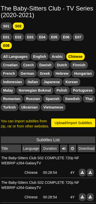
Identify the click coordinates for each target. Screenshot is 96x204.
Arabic (57, 57)
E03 (30, 37)
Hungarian (83, 73)
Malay (8, 90)
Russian (33, 99)
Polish (62, 90)
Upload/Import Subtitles (73, 123)
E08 (6, 46)
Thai (89, 99)
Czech (28, 65)
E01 (6, 37)
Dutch (62, 65)
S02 (18, 26)
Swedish (72, 99)
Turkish (9, 107)
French (9, 73)
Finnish (79, 65)
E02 (18, 37)
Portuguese (83, 90)
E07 (78, 37)
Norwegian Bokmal (35, 90)
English (39, 57)
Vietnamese (53, 107)
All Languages (15, 57)
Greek (45, 73)
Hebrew (62, 73)
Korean (72, 82)
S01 (6, 26)
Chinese (75, 57)
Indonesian (12, 82)
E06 (66, 37)
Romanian (11, 99)
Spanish (52, 99)
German (27, 73)
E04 (42, 37)
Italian (33, 82)
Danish (45, 65)
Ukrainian (29, 107)
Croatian (10, 65)
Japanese (52, 82)
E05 (54, 37)
